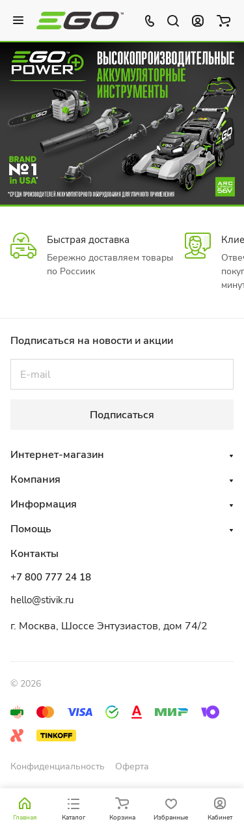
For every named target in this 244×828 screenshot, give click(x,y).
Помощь (30, 529)
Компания (35, 479)
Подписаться (122, 415)
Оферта (132, 766)
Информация (43, 504)
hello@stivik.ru (42, 600)
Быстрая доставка (88, 239)
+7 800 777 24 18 (50, 577)
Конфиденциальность (57, 766)
